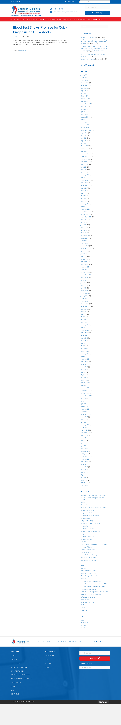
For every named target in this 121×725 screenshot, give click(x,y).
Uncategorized (23, 50)
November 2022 (85, 156)
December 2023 (85, 122)
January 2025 (84, 101)
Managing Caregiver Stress (88, 573)
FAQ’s (47, 667)
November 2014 (85, 391)
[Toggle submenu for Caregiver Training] (43, 19)
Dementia (83, 542)
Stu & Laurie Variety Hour (88, 605)
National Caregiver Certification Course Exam (94, 586)
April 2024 (84, 112)
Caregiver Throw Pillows (87, 536)
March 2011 (84, 480)
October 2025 (85, 83)
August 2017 (84, 309)
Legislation (84, 568)
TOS (12, 690)
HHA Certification (86, 552)
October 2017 (85, 304)
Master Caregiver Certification (89, 576)
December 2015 (85, 359)
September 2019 (86, 248)
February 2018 (85, 293)
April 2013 (84, 422)
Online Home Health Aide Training (91, 594)
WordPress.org (85, 628)
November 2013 (85, 412)
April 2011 (84, 477)
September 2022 (86, 162)
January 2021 (84, 206)
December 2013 (85, 409)
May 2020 (83, 227)
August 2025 (84, 88)
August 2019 (84, 251)
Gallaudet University (86, 547)
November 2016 (85, 330)
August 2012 (84, 435)
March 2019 (84, 264)
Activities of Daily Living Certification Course (93, 495)
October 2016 (85, 333)
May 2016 (83, 346)
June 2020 (83, 225)
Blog (13, 686)
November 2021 (85, 180)
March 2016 (84, 351)
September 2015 (86, 364)
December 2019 (85, 241)
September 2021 (86, 185)
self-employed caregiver (88, 597)
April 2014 (84, 404)
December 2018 (85, 267)
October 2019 (85, 246)
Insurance (83, 563)
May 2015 (83, 375)
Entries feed (84, 622)
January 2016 (84, 356)
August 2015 (84, 367)
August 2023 (84, 133)
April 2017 (84, 319)
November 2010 (85, 485)
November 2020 (85, 212)
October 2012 (85, 430)
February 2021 (85, 204)
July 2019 (83, 254)
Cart (46, 659)
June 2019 (83, 256)
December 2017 (85, 298)
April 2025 (84, 93)
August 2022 (84, 164)
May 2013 (83, 419)
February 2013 (85, 425)
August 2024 (84, 106)
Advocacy (83, 502)
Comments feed (85, 625)
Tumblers (83, 607)
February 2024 (85, 117)
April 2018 (84, 288)
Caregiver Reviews (86, 526)
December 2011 (85, 456)
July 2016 (83, 340)
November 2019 (85, 243)
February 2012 (85, 451)
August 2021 (84, 188)
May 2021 (83, 196)
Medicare (83, 578)
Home (13, 655)
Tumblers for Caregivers (88, 59)
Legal (82, 565)
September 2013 (86, 414)
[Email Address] (97, 7)
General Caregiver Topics (88, 549)
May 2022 (83, 172)
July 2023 (83, 135)
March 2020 (84, 233)
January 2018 (84, 296)
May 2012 (83, 443)
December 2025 (85, 77)
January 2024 (84, 119)
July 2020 (83, 222)
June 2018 (83, 283)
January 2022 (84, 177)
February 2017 (85, 325)
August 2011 (84, 467)
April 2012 (84, 446)
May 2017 (83, 317)
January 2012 (84, 454)
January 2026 (84, 75)
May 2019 (83, 259)
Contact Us (15, 694)
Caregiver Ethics (85, 518)
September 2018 (86, 275)
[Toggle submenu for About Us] (96, 19)
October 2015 (85, 362)
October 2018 (85, 272)
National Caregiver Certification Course (92, 581)
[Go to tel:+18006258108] (65, 9)
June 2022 (83, 170)
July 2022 (83, 167)
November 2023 (85, 125)
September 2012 (86, 433)
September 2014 (86, 396)
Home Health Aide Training (89, 555)
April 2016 (84, 348)
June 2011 (83, 472)
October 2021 (85, 183)
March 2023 (84, 146)
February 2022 (85, 175)
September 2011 (86, 464)
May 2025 (83, 91)
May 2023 (83, 141)
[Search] (94, 26)
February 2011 (85, 483)
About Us (14, 659)
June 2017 (83, 314)
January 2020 (84, 238)
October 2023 (85, 127)
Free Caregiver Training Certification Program (94, 544)
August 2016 (84, 338)
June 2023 (83, 138)
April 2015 (84, 377)
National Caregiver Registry (88, 589)
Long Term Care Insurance (88, 571)
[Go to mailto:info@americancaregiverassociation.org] (65, 12)
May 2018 (83, 285)
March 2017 (84, 322)
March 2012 (84, 448)
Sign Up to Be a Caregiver (88, 37)
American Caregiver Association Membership (94, 507)
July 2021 (83, 191)
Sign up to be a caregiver (88, 602)
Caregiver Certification (87, 510)
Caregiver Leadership (87, 521)
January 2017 (84, 327)
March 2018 (84, 291)
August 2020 (84, 219)
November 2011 (85, 459)
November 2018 (85, 269)
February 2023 (85, 148)
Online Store (15, 663)
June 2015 (83, 372)
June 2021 (83, 193)
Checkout (48, 663)
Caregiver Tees (16, 682)
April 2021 (84, 198)
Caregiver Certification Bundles (90, 515)
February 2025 (85, 98)
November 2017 (85, 301)
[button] (12, 1)
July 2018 (83, 280)
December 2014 (85, 388)
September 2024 (86, 104)
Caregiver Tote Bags (86, 539)
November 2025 (85, 80)
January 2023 (84, 151)
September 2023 (86, 130)
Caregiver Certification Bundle (89, 513)
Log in (82, 620)
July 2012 (83, 438)
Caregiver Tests (85, 534)
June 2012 (83, 440)
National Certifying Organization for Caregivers (94, 592)
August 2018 (84, 277)
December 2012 (85, 427)
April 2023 (84, 143)
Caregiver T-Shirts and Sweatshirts (91, 531)
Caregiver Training (17, 671)
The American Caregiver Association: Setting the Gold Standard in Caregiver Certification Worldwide (94, 42)
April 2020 (84, 230)
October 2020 (85, 214)
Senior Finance (85, 600)
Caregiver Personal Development (90, 523)
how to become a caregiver (89, 560)
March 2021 (84, 201)
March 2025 (84, 96)
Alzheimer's (84, 505)
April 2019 (84, 262)
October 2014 (85, 393)
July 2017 (83, 312)
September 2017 (86, 306)
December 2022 (85, 154)
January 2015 (84, 385)
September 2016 (86, 335)
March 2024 (84, 114)
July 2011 (83, 469)
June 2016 (83, 343)
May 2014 (83, 401)
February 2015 (85, 383)
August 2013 (84, 417)
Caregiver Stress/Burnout (88, 528)
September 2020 (86, 217)
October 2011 (85, 462)
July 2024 (83, 109)
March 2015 (84, 380)
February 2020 (85, 235)
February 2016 (85, 354)
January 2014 (84, 406)
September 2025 (86, 85)
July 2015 (83, 369)
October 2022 (85, 159)
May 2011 (83, 475)
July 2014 (83, 398)
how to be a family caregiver (89, 557)
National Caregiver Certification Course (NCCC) (94, 584)
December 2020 (85, 209)
